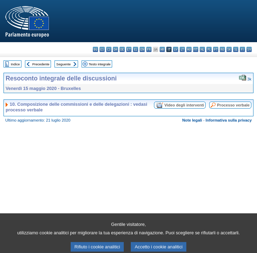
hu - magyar (189, 49)
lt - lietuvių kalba (182, 49)
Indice (15, 64)
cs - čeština (108, 49)
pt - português (215, 49)
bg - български (95, 49)
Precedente (41, 64)
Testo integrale (99, 64)
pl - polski (209, 49)
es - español (102, 49)
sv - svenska (249, 49)
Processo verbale (233, 105)
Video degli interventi (184, 105)
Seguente (63, 64)
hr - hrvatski (162, 49)
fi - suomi (242, 49)
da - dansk (115, 49)
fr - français (149, 49)
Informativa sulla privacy (229, 120)
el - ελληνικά (135, 49)
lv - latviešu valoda (175, 49)
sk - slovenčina (229, 49)
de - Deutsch (122, 49)
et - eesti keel (128, 49)
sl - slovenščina (235, 49)
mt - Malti (195, 49)
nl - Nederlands (202, 49)
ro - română (222, 49)
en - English (142, 49)
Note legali (192, 120)
